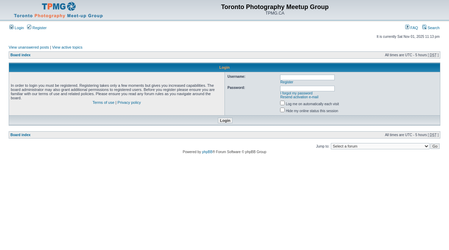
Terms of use (103, 102)
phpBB (207, 152)
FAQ (411, 28)
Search (431, 28)
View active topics (67, 47)
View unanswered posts (29, 47)
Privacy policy (129, 102)
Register (37, 28)
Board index (20, 55)
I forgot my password (296, 93)
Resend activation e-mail (299, 97)
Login (16, 28)
